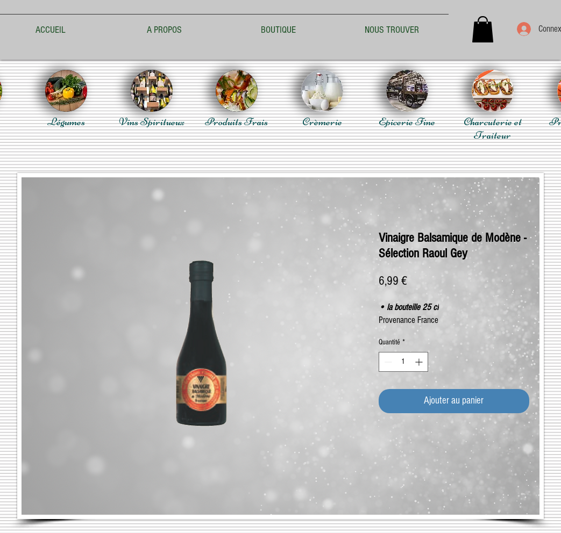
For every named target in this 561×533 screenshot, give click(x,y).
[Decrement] (387, 361)
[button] (483, 29)
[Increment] (420, 361)
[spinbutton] (403, 361)
